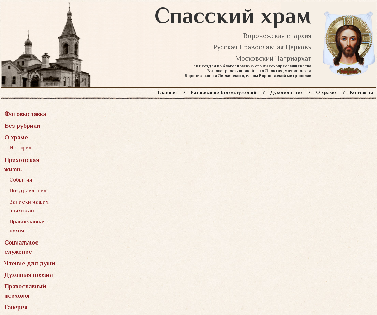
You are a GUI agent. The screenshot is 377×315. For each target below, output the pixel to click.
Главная (167, 92)
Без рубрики (22, 125)
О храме (326, 92)
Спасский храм (233, 15)
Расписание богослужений (223, 92)
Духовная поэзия (28, 274)
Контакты (361, 92)
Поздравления (28, 190)
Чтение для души (29, 263)
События (20, 179)
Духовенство (286, 92)
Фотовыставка (25, 114)
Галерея (16, 307)
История (20, 147)
